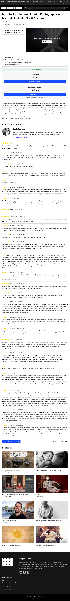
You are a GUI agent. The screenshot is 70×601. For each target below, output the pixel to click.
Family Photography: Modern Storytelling (48, 470)
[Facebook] (24, 572)
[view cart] (56, 1)
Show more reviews (11, 441)
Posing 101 (39, 494)
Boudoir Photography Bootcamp (45, 545)
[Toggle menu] (67, 8)
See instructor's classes (20, 137)
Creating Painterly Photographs (11, 545)
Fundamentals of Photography (11, 470)
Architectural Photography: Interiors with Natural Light (12, 31)
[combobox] (44, 8)
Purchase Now (46, 42)
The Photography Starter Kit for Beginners (48, 521)
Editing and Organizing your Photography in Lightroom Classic (15, 495)
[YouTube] (20, 572)
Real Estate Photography (9, 521)
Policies (35, 599)
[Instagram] (28, 572)
